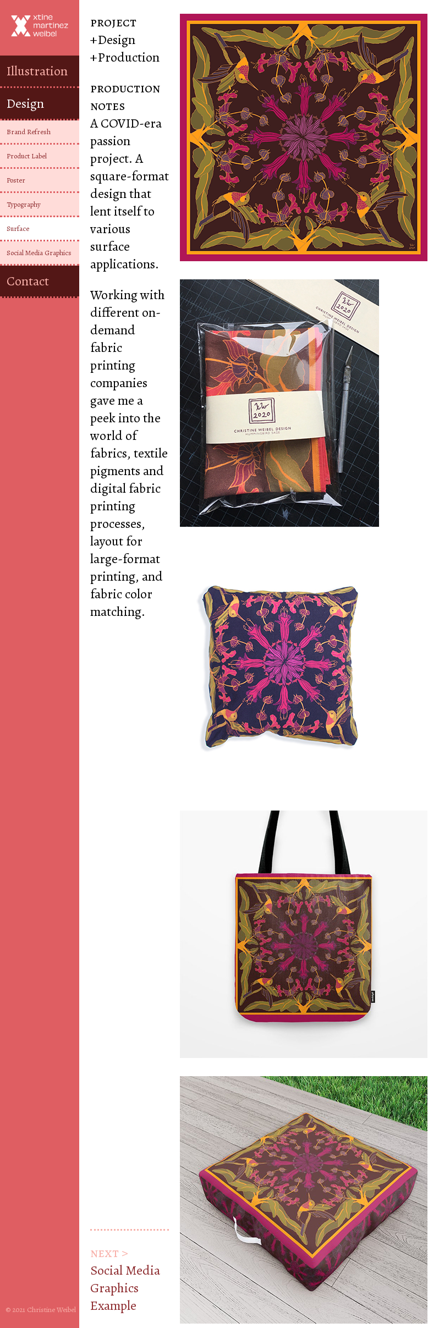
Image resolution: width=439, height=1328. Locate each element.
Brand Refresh (29, 131)
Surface (18, 228)
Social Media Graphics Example (125, 1287)
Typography (24, 204)
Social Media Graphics (39, 252)
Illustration (37, 71)
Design (25, 103)
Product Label (27, 156)
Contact (28, 281)
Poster (16, 180)
